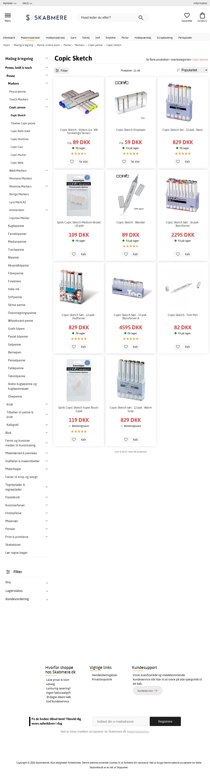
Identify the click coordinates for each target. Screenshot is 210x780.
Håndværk (9, 37)
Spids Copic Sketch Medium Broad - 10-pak (78, 224)
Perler (125, 37)
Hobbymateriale (55, 37)
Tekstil (86, 37)
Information (200, 3)
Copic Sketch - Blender (130, 222)
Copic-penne (200, 59)
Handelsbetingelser (104, 675)
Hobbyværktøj (143, 37)
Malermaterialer (30, 37)
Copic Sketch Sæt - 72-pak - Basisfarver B (131, 316)
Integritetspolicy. (138, 731)
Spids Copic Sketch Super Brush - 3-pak (78, 409)
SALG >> (27, 3)
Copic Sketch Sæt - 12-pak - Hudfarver (79, 316)
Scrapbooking (165, 37)
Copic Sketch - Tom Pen (183, 315)
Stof (97, 37)
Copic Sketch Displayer (131, 129)
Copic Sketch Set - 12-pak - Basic (182, 129)
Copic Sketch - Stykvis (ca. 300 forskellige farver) (79, 131)
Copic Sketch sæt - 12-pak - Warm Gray (131, 409)
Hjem (6, 45)
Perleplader (185, 37)
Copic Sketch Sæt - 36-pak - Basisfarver (183, 224)
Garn (73, 37)
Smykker (111, 37)
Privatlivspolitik (102, 679)
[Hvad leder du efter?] (113, 18)
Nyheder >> (9, 3)
